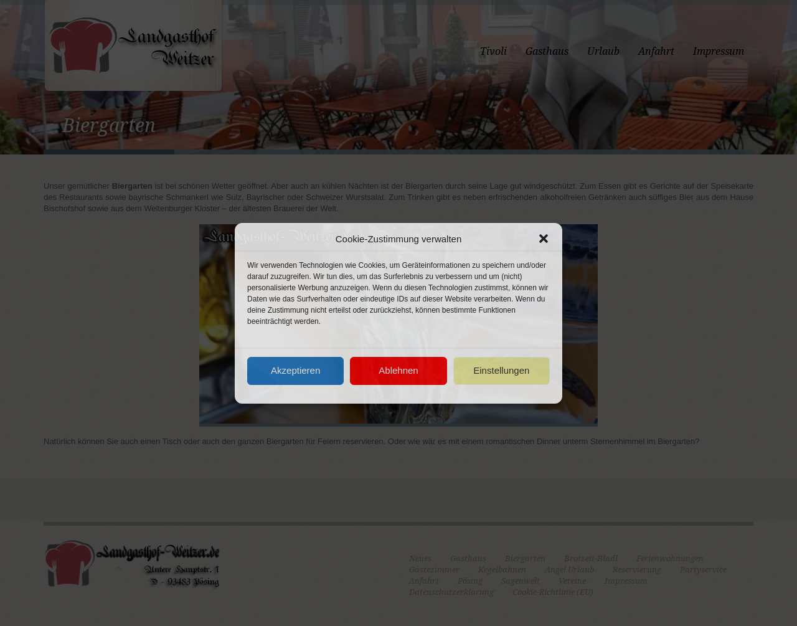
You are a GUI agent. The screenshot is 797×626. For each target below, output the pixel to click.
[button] (543, 238)
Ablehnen (398, 370)
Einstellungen (501, 370)
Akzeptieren (295, 370)
